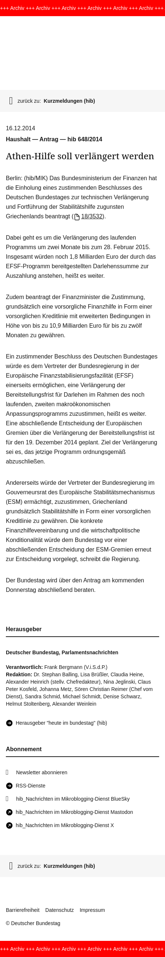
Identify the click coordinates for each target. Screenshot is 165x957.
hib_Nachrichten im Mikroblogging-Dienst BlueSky (73, 799)
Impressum (92, 910)
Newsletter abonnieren (41, 772)
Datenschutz (59, 910)
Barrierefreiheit (23, 910)
